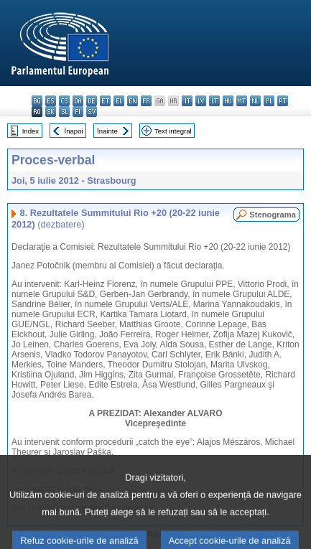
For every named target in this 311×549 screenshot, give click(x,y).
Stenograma (272, 214)
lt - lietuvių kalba (214, 100)
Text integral (173, 131)
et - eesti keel (105, 100)
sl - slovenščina (64, 111)
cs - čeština (64, 100)
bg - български (37, 100)
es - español (50, 100)
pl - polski (269, 100)
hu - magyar (228, 100)
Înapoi (74, 131)
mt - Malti (241, 100)
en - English (132, 100)
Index (30, 131)
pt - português (282, 100)
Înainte (107, 131)
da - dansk (78, 100)
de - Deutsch (91, 100)
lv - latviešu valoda (200, 100)
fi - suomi (78, 111)
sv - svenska (91, 111)
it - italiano (187, 100)
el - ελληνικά (118, 100)
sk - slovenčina (50, 111)
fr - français (146, 100)
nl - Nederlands (255, 100)
